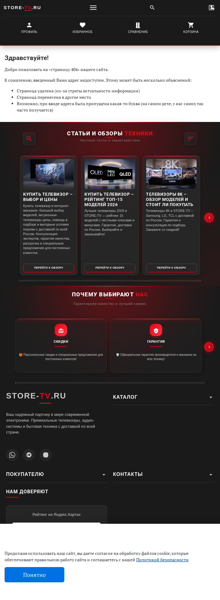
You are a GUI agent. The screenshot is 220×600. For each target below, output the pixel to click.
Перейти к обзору (48, 267)
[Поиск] (152, 7)
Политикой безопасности (162, 559)
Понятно (34, 574)
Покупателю (56, 475)
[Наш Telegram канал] (29, 455)
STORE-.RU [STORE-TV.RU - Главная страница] (36, 396)
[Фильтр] (190, 138)
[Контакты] (211, 7)
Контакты (163, 475)
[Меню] (93, 7)
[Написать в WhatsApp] (12, 455)
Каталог (163, 397)
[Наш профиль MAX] (46, 455)
